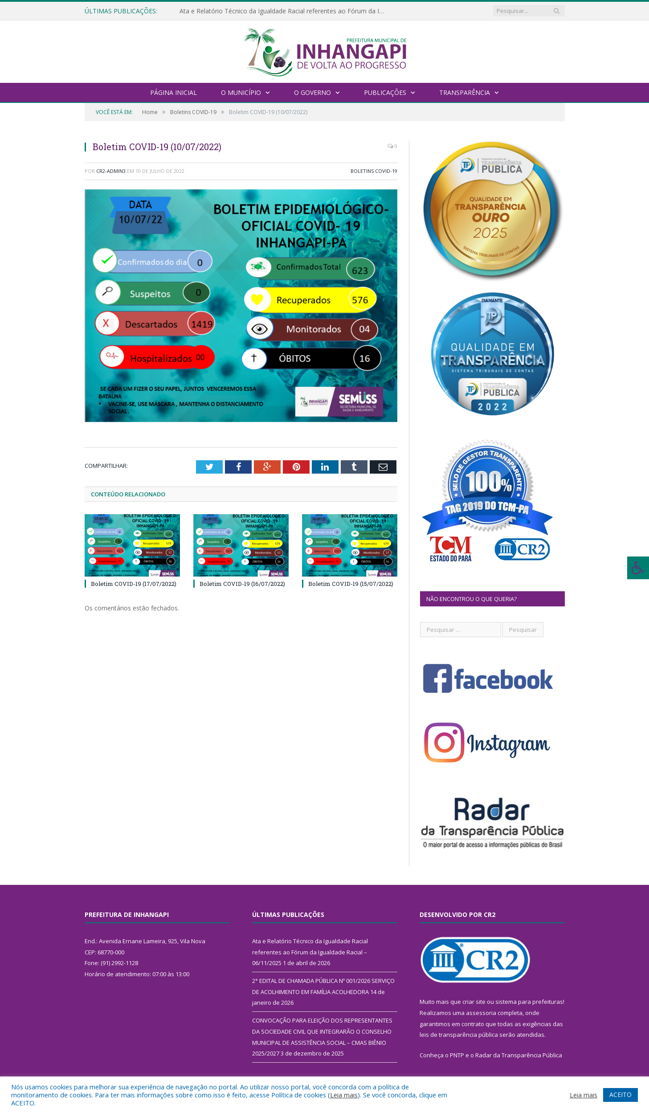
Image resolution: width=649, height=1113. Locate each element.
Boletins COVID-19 (374, 171)
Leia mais (344, 1094)
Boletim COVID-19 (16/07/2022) (242, 583)
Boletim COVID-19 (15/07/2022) (350, 583)
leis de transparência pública (459, 1035)
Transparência (464, 92)
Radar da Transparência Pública (518, 1055)
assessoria (481, 1013)
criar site (474, 1002)
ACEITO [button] (620, 1094)
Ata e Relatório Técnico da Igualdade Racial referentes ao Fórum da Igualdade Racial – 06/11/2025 (282, 11)
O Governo (312, 92)
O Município (241, 92)
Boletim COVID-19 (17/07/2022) (133, 583)
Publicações (385, 92)
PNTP (457, 1055)
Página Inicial (173, 92)
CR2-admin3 (111, 171)
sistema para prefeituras (529, 1002)
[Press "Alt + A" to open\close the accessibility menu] (638, 567)
